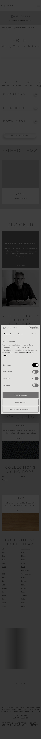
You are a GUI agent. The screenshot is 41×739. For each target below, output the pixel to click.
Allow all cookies (20, 395)
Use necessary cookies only (20, 409)
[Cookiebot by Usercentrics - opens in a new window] (29, 327)
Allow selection (20, 402)
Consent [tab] (7, 334)
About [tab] (33, 334)
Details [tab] (20, 334)
